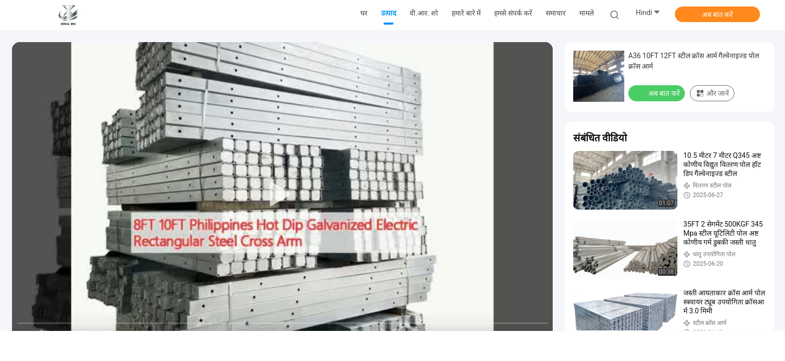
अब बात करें (717, 15)
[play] (282, 194)
